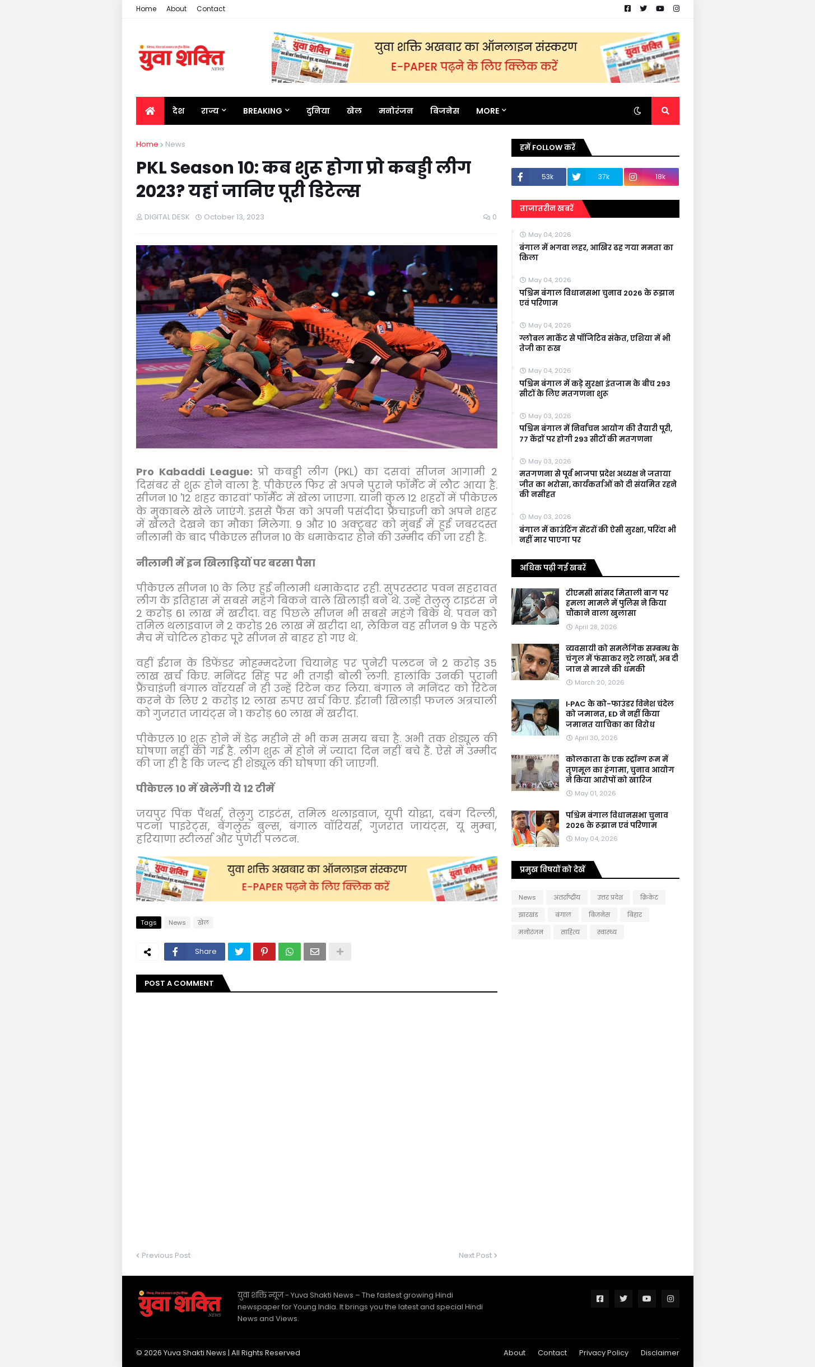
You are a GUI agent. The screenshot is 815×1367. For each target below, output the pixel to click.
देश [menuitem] (178, 110)
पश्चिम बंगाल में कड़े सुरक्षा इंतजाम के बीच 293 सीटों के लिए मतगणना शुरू (594, 389)
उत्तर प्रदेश (610, 897)
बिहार (634, 914)
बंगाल (563, 914)
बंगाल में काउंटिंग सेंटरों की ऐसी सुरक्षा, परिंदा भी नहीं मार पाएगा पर (597, 535)
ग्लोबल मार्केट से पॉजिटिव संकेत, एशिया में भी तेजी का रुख (594, 344)
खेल (203, 922)
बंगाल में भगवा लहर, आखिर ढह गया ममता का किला (596, 253)
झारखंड (528, 914)
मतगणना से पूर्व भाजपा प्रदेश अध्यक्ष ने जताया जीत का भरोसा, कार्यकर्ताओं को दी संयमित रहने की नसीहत (598, 484)
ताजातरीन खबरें (547, 208)
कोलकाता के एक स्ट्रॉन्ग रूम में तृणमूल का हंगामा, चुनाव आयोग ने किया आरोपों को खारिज (620, 770)
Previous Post (166, 1255)
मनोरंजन (531, 932)
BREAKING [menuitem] (262, 110)
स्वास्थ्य (607, 932)
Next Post (475, 1255)
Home (146, 8)
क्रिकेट (649, 897)
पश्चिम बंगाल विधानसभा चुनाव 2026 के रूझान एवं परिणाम (596, 298)
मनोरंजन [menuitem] (396, 110)
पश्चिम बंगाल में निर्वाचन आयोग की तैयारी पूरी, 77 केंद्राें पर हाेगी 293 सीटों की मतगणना (595, 434)
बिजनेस (599, 914)
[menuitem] (150, 111)
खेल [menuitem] (354, 110)
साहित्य (570, 932)
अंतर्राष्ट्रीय (566, 897)
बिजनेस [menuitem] (444, 110)
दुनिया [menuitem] (318, 110)
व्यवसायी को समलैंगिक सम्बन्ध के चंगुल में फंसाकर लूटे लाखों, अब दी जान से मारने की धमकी (622, 659)
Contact (211, 8)
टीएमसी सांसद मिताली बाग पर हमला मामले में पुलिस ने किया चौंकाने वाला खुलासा (617, 603)
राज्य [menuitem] (210, 110)
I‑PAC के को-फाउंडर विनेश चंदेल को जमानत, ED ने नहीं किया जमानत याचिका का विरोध (620, 714)
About (176, 8)
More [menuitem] (487, 110)
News (175, 144)
